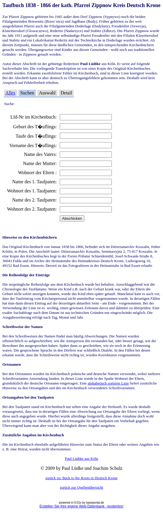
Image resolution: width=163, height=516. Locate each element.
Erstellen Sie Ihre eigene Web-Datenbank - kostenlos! (81, 506)
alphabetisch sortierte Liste (108, 383)
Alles (10, 92)
